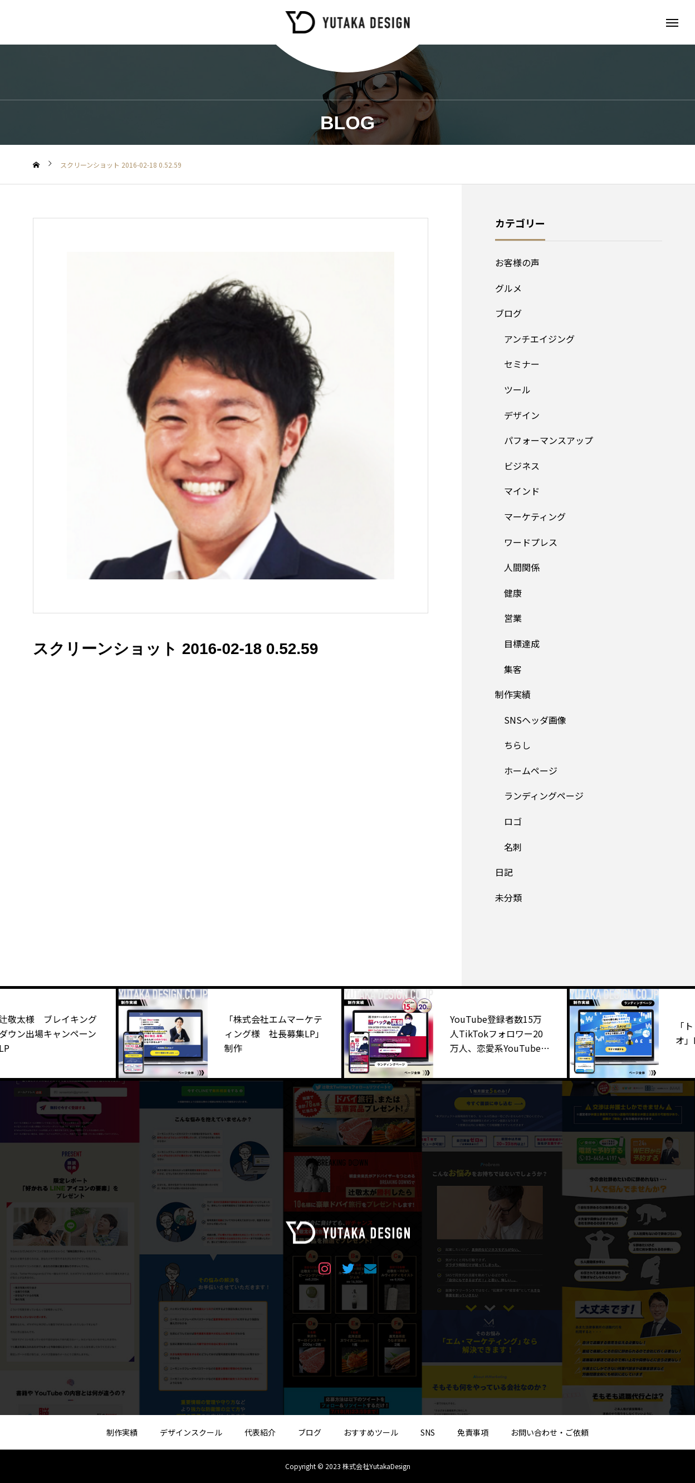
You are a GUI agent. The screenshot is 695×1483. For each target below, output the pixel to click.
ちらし (517, 745)
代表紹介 (260, 1432)
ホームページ (530, 770)
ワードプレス (530, 542)
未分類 (508, 897)
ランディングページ (544, 795)
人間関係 (522, 567)
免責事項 (472, 1432)
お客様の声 (517, 262)
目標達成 (522, 643)
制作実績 (513, 694)
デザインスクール (191, 1432)
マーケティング (535, 516)
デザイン (522, 415)
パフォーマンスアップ (548, 440)
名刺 (513, 846)
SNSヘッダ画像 (535, 719)
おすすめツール (371, 1432)
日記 (504, 872)
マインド (522, 490)
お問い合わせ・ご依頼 (550, 1432)
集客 (513, 669)
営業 (513, 618)
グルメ (508, 288)
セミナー (522, 363)
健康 (513, 592)
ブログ (508, 313)
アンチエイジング (539, 338)
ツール (517, 389)
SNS (427, 1432)
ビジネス (522, 465)
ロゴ (513, 821)
